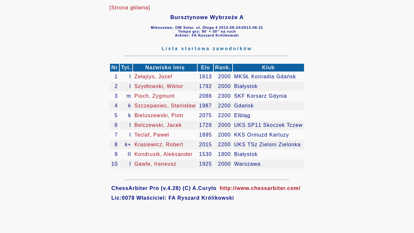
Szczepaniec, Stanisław (165, 105)
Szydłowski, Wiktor (158, 86)
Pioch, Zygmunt (154, 96)
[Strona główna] (129, 7)
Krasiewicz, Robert (158, 144)
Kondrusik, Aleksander (163, 154)
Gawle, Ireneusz (155, 164)
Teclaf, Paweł (151, 135)
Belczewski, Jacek (158, 125)
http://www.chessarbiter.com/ (260, 188)
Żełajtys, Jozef (153, 76)
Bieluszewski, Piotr (158, 115)
